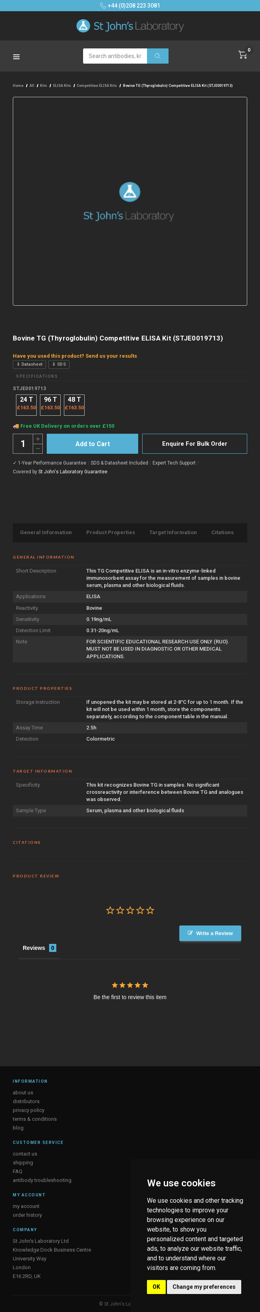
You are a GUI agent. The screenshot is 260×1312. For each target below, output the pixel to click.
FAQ (17, 1171)
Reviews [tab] (34, 947)
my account (26, 1206)
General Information (46, 532)
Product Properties (110, 532)
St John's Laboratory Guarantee (72, 472)
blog (18, 1127)
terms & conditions (35, 1119)
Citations (222, 532)
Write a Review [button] (214, 933)
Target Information (173, 532)
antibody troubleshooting (42, 1180)
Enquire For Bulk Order (194, 443)
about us (23, 1092)
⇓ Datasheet (29, 364)
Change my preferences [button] (204, 1287)
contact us (25, 1153)
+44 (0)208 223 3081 (130, 5)
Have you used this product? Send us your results (75, 356)
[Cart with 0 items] (242, 54)
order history (27, 1215)
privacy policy (28, 1110)
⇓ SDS (59, 364)
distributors (26, 1101)
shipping (23, 1162)
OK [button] (156, 1287)
